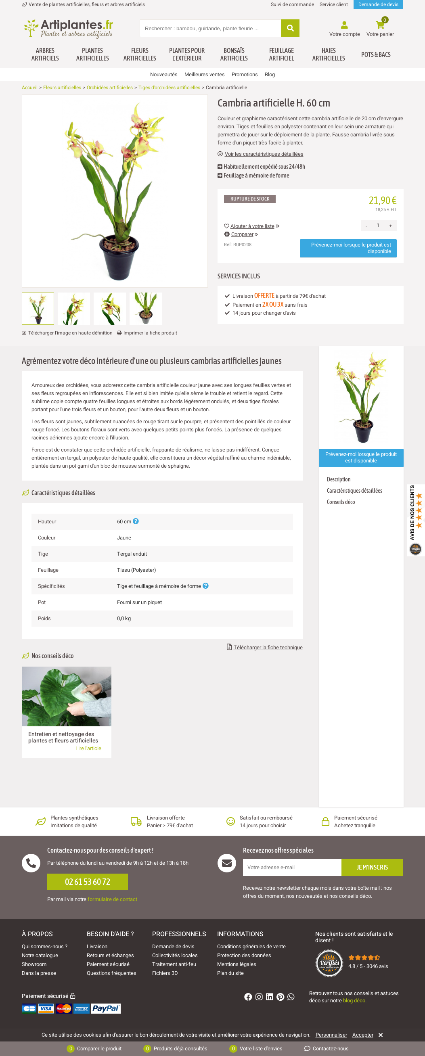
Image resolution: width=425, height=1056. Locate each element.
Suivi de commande (292, 4)
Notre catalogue (40, 955)
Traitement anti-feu (174, 964)
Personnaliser (331, 1035)
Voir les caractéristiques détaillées (261, 154)
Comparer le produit (94, 1049)
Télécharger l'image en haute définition (70, 333)
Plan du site (230, 973)
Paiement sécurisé (108, 964)
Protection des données (244, 955)
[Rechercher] (290, 28)
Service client (334, 4)
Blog (270, 74)
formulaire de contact (112, 899)
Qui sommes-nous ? (44, 946)
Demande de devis (378, 4)
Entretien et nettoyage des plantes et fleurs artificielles (63, 737)
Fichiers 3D (165, 973)
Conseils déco (341, 502)
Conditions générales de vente (251, 946)
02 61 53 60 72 (87, 881)
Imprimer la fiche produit (150, 333)
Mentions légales (236, 964)
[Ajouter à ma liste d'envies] (31, 114)
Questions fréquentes (111, 973)
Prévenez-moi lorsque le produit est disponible (351, 248)
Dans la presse (39, 973)
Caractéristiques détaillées (354, 490)
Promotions (245, 74)
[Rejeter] (379, 1035)
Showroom (34, 964)
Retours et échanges (110, 955)
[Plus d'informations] (135, 521)
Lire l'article (88, 748)
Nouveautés (164, 74)
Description (339, 479)
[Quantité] (378, 225)
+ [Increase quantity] (390, 226)
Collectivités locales (175, 955)
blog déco (354, 1000)
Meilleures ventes (204, 74)
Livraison (97, 946)
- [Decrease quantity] (366, 226)
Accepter (362, 1035)
